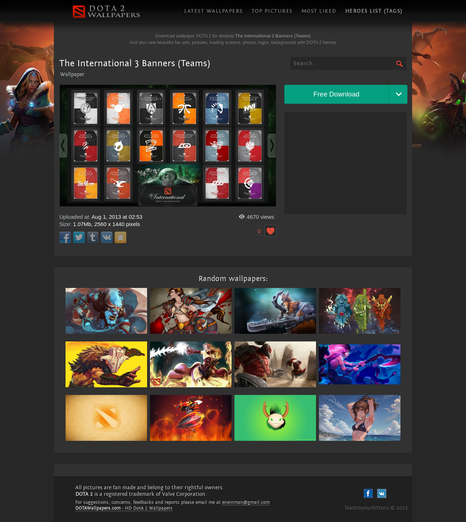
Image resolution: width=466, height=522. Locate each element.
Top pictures (272, 11)
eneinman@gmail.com (246, 502)
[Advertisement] (345, 163)
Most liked (318, 11)
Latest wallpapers (213, 11)
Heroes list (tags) (374, 11)
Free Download (336, 94)
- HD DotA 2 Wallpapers (124, 508)
